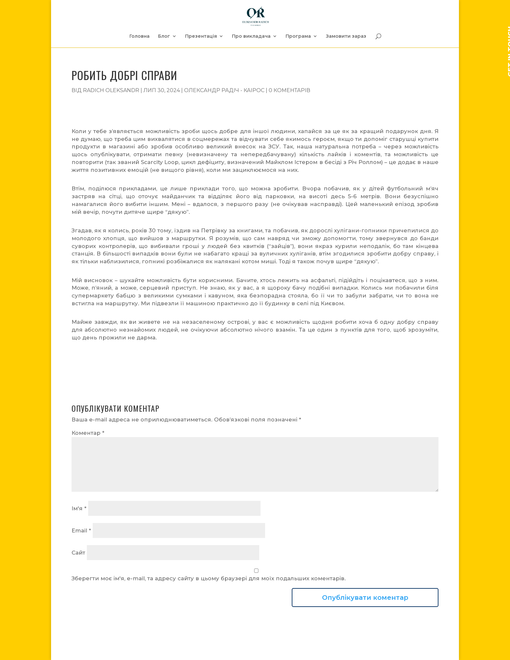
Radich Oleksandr (111, 90)
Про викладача (251, 36)
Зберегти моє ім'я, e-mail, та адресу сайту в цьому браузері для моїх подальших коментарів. (209, 578)
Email (81, 530)
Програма (298, 36)
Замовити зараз (346, 36)
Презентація (201, 36)
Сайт (78, 552)
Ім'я (79, 508)
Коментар (88, 433)
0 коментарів (289, 90)
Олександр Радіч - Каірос (224, 90)
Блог (164, 36)
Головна (139, 36)
